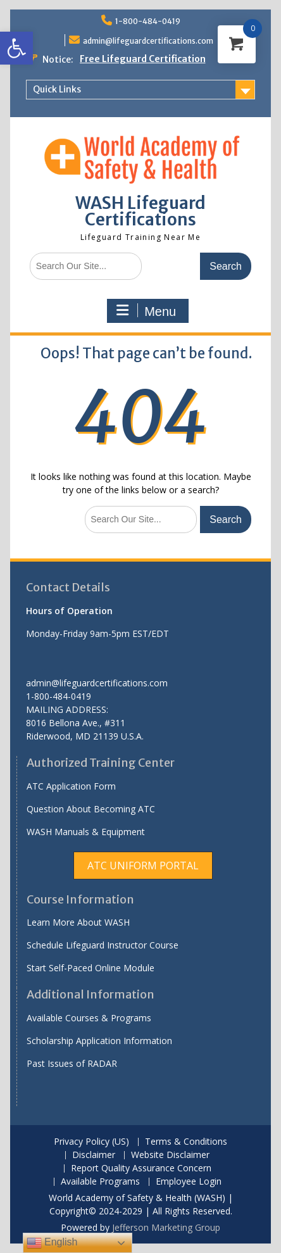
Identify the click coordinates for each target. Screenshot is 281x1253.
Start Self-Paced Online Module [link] (90, 968)
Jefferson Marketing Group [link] (166, 1227)
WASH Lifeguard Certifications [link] (140, 211)
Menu (146, 310)
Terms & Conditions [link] (186, 1142)
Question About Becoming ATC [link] (91, 809)
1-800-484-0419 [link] (147, 21)
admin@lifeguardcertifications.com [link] (148, 41)
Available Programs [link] (100, 1182)
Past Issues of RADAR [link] (72, 1063)
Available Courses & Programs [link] (89, 1018)
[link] (16, 48)
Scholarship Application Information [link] (99, 1041)
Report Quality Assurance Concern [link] (141, 1168)
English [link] (52, 1242)
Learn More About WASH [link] (78, 922)
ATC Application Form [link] (71, 786)
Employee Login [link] (189, 1182)
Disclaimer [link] (93, 1155)
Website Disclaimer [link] (170, 1155)
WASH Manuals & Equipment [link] (86, 832)
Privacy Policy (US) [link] (91, 1142)
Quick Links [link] (57, 89)
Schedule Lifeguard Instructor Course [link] (102, 945)
